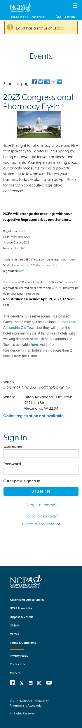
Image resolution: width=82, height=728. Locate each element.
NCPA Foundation (21, 608)
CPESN (14, 625)
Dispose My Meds (21, 617)
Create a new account (41, 524)
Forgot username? (41, 505)
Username (12, 446)
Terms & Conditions (23, 642)
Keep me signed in (23, 481)
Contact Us (17, 664)
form (72, 259)
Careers (15, 673)
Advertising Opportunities (27, 599)
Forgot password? (41, 516)
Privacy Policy (19, 655)
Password (12, 464)
